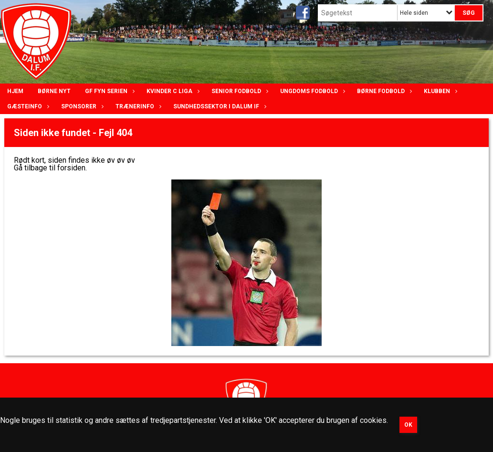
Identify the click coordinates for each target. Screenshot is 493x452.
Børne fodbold (383, 91)
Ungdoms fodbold (311, 91)
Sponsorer (81, 106)
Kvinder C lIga (172, 91)
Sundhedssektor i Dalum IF (218, 106)
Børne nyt (54, 91)
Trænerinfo (137, 106)
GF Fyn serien (108, 91)
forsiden (71, 167)
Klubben (439, 91)
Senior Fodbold (238, 91)
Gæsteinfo (27, 106)
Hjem (15, 91)
